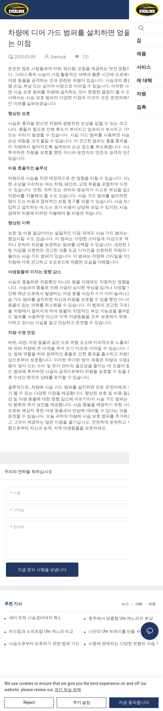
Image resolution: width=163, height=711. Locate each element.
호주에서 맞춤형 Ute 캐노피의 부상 (120, 618)
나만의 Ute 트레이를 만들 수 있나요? (122, 631)
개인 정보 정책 (67, 689)
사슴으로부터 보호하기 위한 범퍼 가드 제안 (44, 643)
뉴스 (125, 604)
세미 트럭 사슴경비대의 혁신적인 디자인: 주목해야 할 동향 (35, 617)
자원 (152, 604)
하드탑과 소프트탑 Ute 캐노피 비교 (41, 631)
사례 (138, 604)
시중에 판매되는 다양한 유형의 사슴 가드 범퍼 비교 (123, 643)
